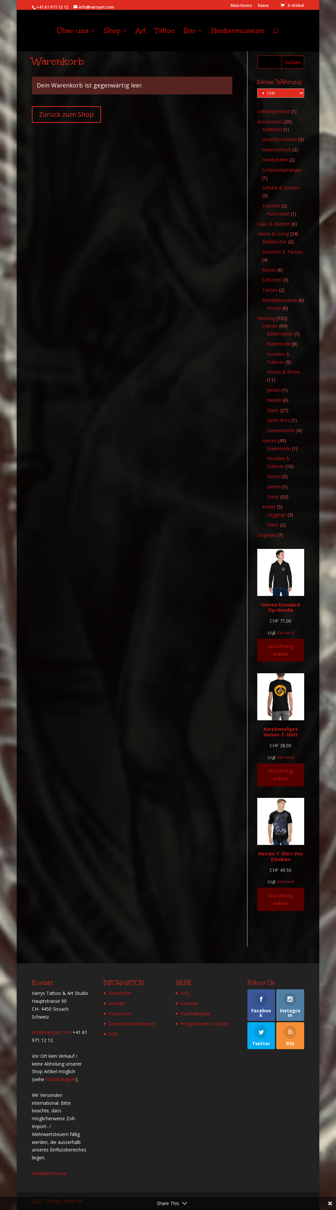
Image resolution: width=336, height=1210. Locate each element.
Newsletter (120, 993)
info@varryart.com (51, 1032)
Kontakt (116, 1003)
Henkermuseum (237, 31)
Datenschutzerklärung (131, 1024)
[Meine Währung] (280, 93)
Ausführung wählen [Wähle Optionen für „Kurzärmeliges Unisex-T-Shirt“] (280, 775)
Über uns (73, 31)
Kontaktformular (49, 1173)
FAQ (184, 993)
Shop (112, 31)
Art (141, 31)
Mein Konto (241, 6)
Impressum (120, 1013)
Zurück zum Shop (66, 114)
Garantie (189, 1003)
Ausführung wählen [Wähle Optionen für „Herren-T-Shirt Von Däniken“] (280, 899)
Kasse (263, 6)
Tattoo (165, 31)
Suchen (293, 62)
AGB (113, 1034)
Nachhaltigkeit (61, 1079)
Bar (189, 31)
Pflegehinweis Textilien (204, 1024)
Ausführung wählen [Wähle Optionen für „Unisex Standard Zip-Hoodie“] (280, 650)
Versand (285, 632)
